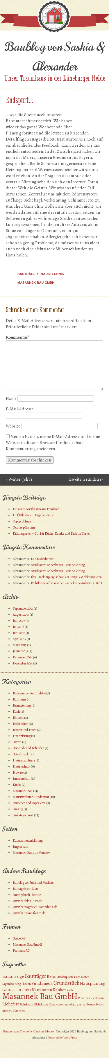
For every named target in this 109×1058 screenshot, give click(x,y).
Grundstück (21, 754)
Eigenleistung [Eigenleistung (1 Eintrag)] (11, 984)
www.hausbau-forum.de (29, 913)
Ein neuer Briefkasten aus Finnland (36, 509)
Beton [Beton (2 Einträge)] (52, 976)
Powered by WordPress (62, 1037)
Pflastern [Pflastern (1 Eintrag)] (84, 998)
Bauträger (27, 274)
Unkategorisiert (23, 815)
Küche (17, 784)
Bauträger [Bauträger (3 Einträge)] (35, 976)
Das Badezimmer (42, 558)
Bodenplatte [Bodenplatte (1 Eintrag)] (66, 977)
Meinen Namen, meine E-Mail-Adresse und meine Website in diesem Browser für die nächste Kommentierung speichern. (53, 443)
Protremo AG (21, 950)
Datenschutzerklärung (28, 840)
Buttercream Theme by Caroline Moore (28, 1031)
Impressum (20, 846)
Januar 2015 (20, 651)
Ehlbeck (18, 717)
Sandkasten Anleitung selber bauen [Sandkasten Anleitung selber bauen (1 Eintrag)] (72, 1004)
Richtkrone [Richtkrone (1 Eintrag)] (41, 1004)
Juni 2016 (19, 633)
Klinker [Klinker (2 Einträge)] (59, 990)
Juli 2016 (18, 626)
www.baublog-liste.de (27, 901)
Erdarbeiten (20, 723)
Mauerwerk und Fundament (31, 797)
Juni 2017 (19, 620)
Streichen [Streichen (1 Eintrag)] (19, 1010)
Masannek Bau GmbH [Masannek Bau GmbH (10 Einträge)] (40, 996)
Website (13, 426)
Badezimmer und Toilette (29, 693)
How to (18, 772)
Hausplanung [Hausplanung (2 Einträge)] (93, 983)
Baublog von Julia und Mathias (33, 882)
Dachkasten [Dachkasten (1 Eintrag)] (82, 977)
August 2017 (21, 614)
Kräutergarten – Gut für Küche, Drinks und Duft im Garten (51, 533)
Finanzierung (22, 736)
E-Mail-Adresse (20, 409)
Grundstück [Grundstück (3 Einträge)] (66, 983)
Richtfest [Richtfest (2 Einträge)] (10, 1004)
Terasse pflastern (24, 527)
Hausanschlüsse (24, 760)
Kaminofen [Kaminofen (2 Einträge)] (42, 990)
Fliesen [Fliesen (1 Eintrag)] (26, 984)
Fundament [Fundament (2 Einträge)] (42, 983)
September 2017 (23, 608)
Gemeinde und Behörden (28, 748)
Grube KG (19, 938)
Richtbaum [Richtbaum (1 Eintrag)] (98, 998)
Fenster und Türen (24, 730)
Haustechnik (52, 274)
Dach (16, 711)
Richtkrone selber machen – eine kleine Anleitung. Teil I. (67, 583)
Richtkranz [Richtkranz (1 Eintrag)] (26, 1004)
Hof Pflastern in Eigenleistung (33, 515)
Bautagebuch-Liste (25, 888)
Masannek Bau (23, 790)
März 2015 (19, 645)
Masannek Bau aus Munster (31, 852)
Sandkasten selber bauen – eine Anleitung (58, 565)
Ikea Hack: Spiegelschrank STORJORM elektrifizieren (66, 577)
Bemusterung (22, 705)
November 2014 (23, 663)
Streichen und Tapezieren (29, 803)
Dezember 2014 (22, 657)
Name (11, 398)
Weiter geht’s (19, 479)
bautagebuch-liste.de (27, 894)
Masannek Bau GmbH (35, 282)
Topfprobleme (22, 521)
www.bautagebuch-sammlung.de (35, 907)
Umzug (18, 809)
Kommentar (17, 337)
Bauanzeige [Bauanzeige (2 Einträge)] (13, 976)
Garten (17, 742)
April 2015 (19, 639)
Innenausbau (21, 778)
